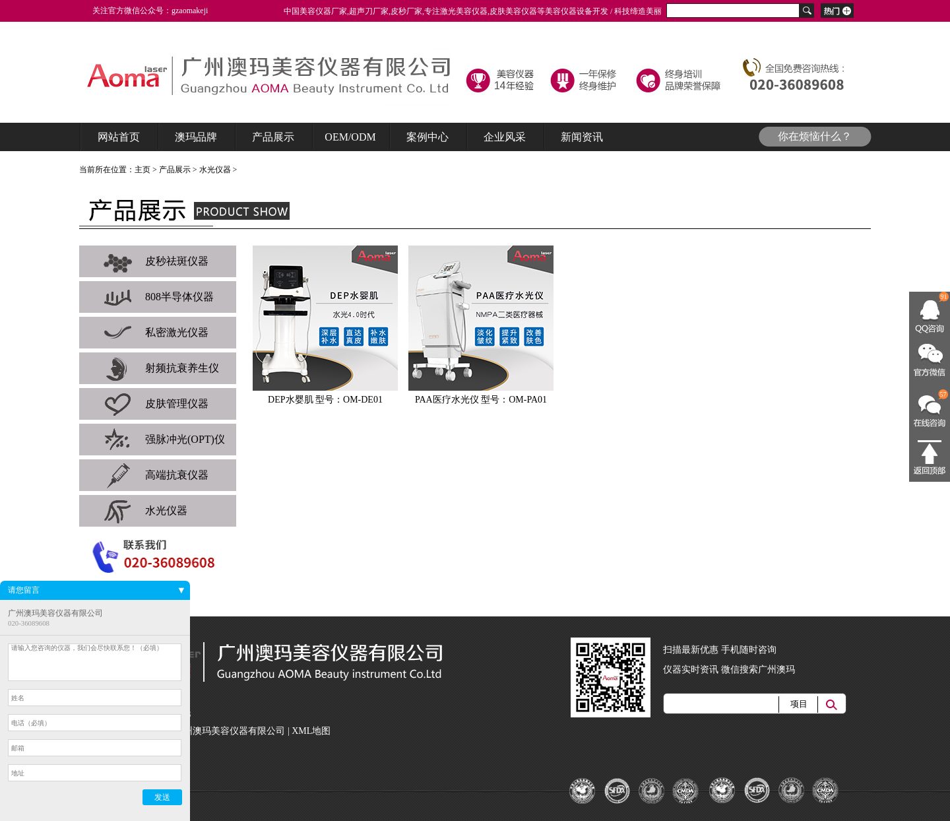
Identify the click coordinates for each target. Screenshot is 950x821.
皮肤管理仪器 (155, 404)
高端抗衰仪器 (155, 475)
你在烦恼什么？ (815, 136)
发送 (162, 797)
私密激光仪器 (155, 332)
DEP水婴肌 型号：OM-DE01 (325, 400)
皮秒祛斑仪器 (155, 261)
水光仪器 (215, 169)
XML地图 (311, 731)
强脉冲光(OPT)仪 (163, 439)
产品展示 (175, 169)
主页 (142, 169)
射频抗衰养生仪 (160, 368)
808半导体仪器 (158, 297)
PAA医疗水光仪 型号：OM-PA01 (481, 400)
